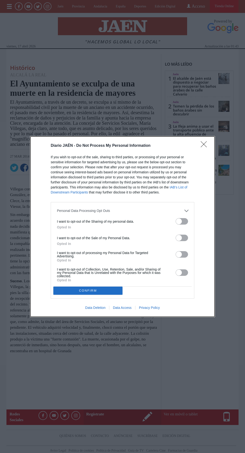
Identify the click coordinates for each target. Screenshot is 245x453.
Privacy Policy (149, 308)
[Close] (205, 145)
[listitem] (122, 210)
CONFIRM (88, 290)
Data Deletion (95, 308)
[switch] (182, 221)
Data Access (122, 308)
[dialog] (122, 226)
